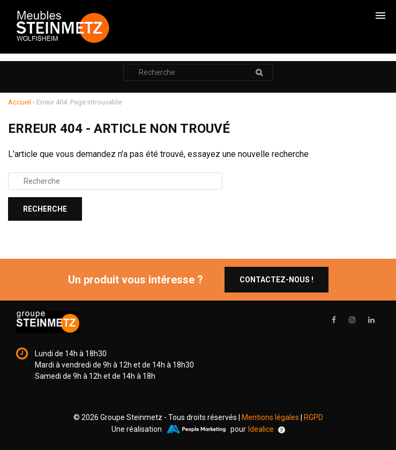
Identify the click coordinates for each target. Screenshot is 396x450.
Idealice (266, 429)
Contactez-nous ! (276, 279)
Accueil (19, 102)
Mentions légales (270, 417)
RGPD (313, 417)
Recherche (259, 72)
